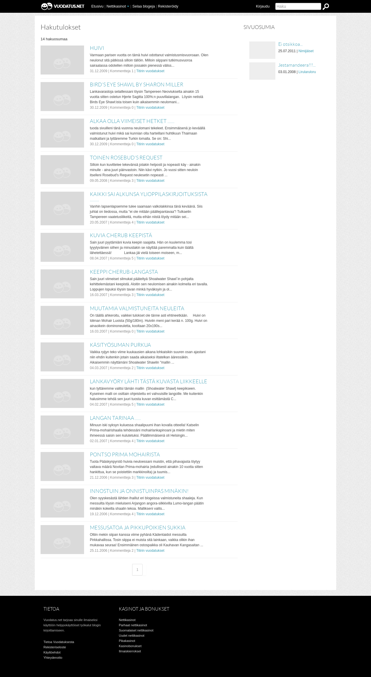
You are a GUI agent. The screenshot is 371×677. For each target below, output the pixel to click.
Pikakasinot (127, 640)
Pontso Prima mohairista (125, 455)
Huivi (97, 48)
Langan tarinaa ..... (115, 418)
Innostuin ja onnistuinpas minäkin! (139, 491)
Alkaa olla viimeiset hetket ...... (132, 121)
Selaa (143, 6)
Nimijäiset (306, 51)
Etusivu (97, 6)
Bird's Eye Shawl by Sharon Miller (136, 85)
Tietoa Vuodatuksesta (58, 642)
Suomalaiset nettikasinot (136, 630)
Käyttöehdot (52, 652)
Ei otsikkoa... (290, 44)
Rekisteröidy (168, 6)
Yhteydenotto (52, 657)
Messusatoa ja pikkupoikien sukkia (138, 528)
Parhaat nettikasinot (133, 625)
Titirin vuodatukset (150, 71)
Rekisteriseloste (54, 647)
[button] (128, 6)
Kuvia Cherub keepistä (121, 235)
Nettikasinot (116, 6)
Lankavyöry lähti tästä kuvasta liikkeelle (148, 381)
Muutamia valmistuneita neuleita (137, 308)
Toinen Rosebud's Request (126, 158)
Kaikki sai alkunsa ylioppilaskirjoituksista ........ (149, 196)
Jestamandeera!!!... (297, 65)
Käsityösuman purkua (120, 345)
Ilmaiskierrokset (130, 651)
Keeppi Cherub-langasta (124, 272)
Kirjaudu (263, 6)
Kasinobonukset (130, 646)
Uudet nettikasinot (131, 635)
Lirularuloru (307, 72)
